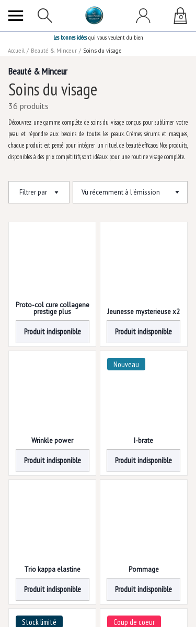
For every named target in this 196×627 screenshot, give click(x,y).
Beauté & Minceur (54, 50)
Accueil (17, 50)
